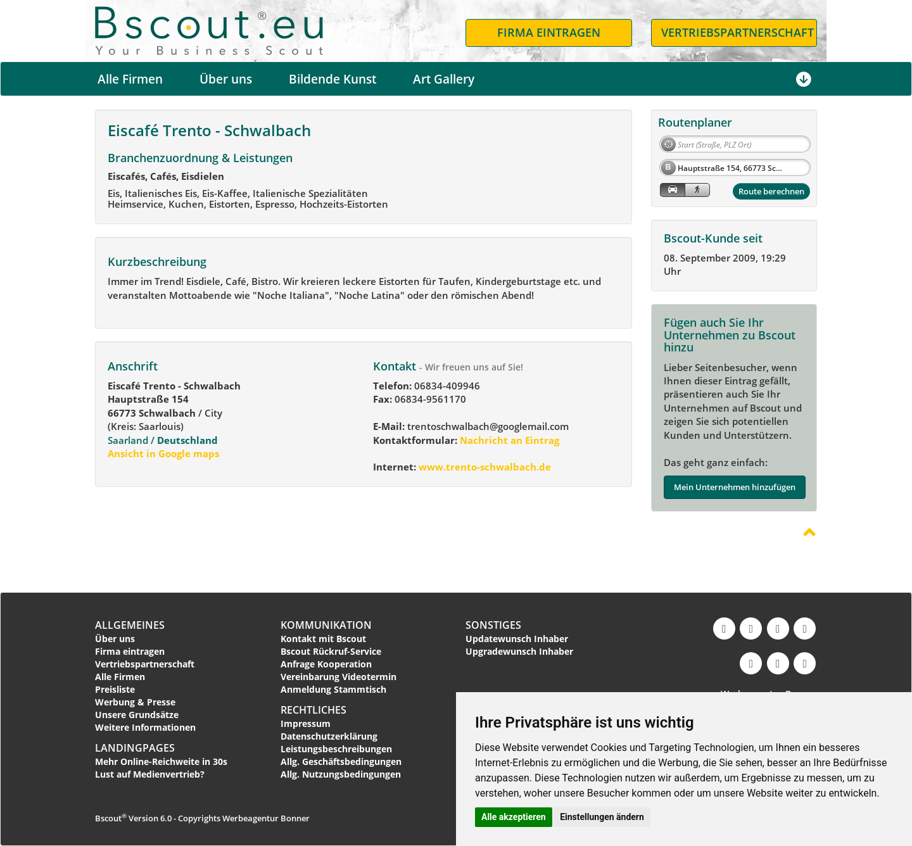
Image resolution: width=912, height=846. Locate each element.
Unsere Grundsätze (137, 715)
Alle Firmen (130, 79)
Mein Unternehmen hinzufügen (734, 487)
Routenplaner (695, 122)
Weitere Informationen (145, 727)
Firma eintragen (130, 651)
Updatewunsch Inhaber (517, 639)
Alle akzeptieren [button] (513, 817)
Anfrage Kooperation (326, 664)
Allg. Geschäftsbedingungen (341, 761)
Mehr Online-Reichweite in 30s (161, 761)
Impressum (306, 723)
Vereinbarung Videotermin (338, 677)
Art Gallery (443, 79)
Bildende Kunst (332, 79)
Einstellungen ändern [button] (602, 817)
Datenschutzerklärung (329, 736)
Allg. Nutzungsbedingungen (341, 774)
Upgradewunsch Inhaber (519, 651)
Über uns (226, 79)
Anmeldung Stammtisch (333, 689)
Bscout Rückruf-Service (331, 651)
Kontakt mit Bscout (323, 639)
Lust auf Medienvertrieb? (150, 774)
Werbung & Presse (135, 702)
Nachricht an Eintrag (508, 440)
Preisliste (115, 689)
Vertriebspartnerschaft (144, 664)
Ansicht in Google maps (163, 453)
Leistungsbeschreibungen (336, 749)
